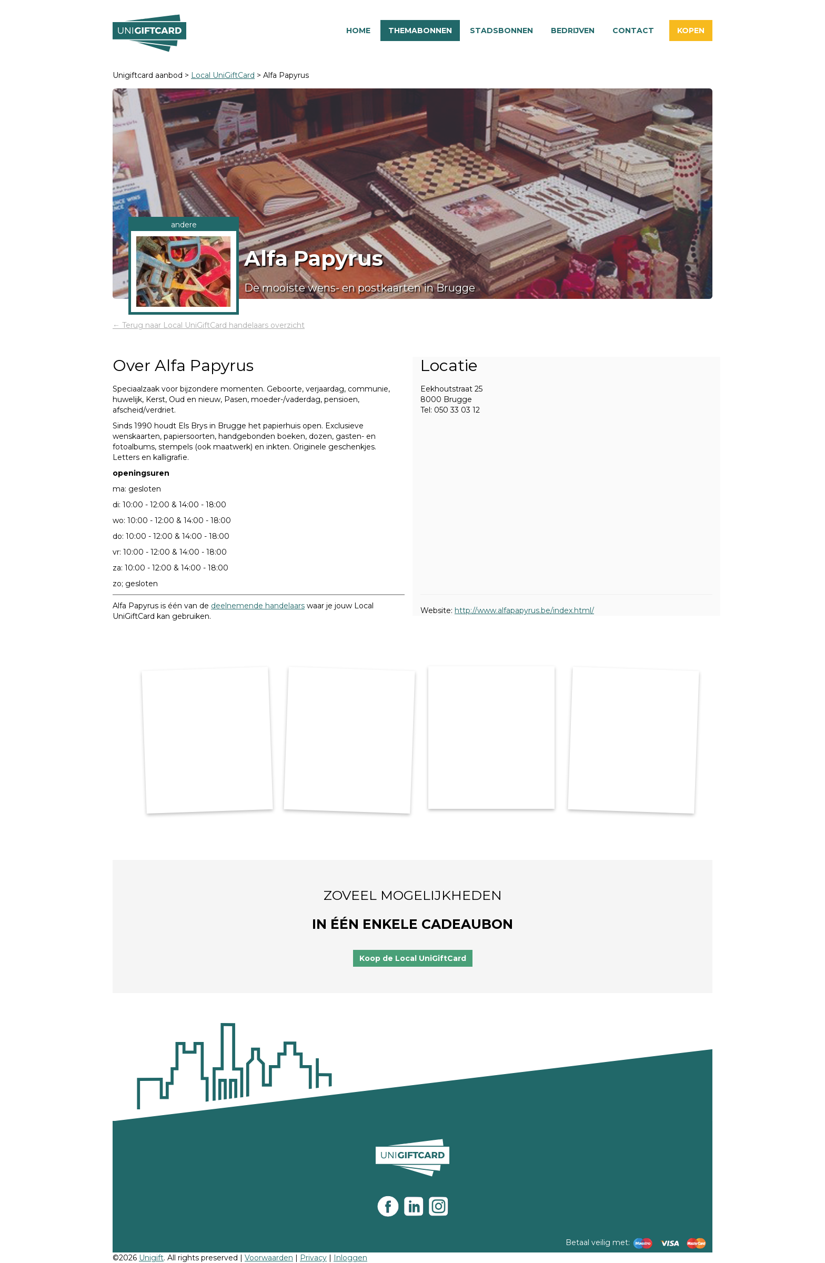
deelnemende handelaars (258, 605)
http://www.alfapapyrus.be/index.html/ (524, 610)
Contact (633, 30)
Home (358, 30)
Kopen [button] (691, 30)
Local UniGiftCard (223, 75)
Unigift (151, 1257)
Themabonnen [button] (420, 30)
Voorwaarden (269, 1257)
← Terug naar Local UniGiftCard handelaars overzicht (209, 325)
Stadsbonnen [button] (501, 30)
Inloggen (350, 1257)
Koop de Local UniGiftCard (412, 958)
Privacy (313, 1257)
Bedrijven (573, 30)
